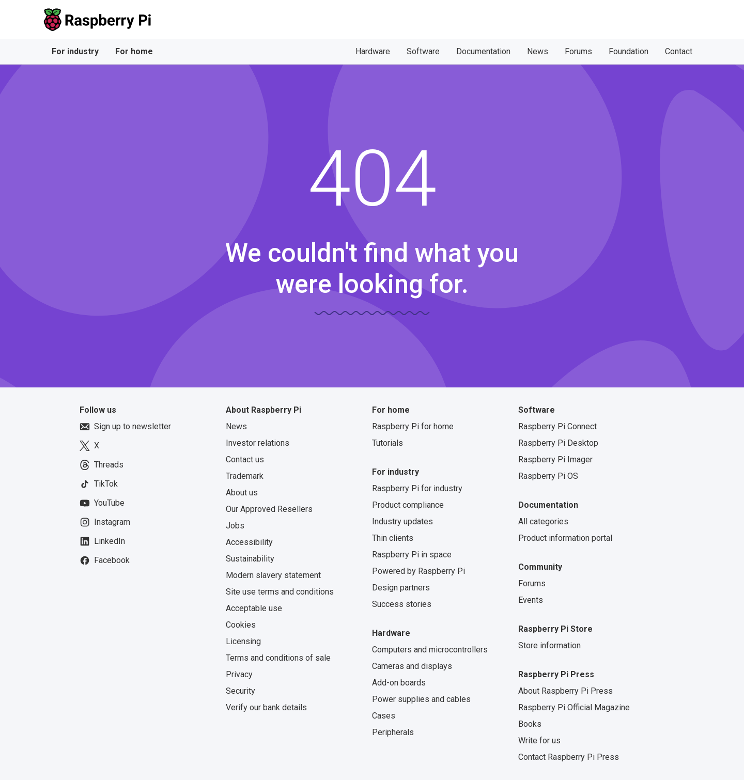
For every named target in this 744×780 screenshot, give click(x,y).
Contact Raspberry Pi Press (568, 757)
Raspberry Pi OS (548, 476)
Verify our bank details (266, 707)
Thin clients (392, 538)
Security (240, 691)
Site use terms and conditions (280, 592)
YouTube (102, 503)
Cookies (241, 625)
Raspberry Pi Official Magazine (574, 707)
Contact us (245, 459)
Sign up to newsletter (125, 427)
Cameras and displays (412, 666)
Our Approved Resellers (269, 509)
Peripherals (393, 732)
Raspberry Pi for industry (417, 488)
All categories (543, 521)
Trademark (245, 476)
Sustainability (250, 559)
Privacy (239, 674)
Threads (101, 465)
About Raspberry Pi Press (565, 691)
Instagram (105, 522)
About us (242, 492)
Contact (678, 51)
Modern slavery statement (273, 575)
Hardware (372, 51)
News (537, 51)
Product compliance (408, 505)
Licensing (243, 641)
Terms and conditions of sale (278, 658)
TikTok (99, 484)
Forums (578, 51)
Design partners (401, 587)
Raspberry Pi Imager (555, 459)
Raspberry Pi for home (413, 426)
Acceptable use (254, 608)
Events (530, 600)
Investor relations (257, 443)
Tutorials (387, 443)
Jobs (235, 526)
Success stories (401, 604)
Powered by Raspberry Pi (418, 571)
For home (134, 51)
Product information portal (565, 538)
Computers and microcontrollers (430, 649)
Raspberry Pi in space (412, 554)
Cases (383, 716)
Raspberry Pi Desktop (558, 443)
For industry (75, 51)
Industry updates (402, 521)
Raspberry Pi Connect (557, 426)
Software (423, 51)
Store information (549, 645)
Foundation (628, 51)
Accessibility (249, 542)
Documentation (483, 51)
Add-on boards (399, 683)
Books (529, 724)
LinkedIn (102, 541)
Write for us (539, 740)
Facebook (105, 560)
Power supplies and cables (421, 699)
